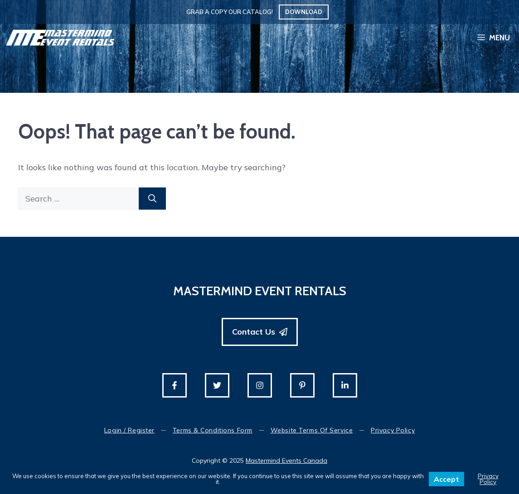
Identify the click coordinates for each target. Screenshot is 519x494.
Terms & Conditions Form (212, 430)
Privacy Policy (393, 430)
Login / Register (129, 430)
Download (303, 11)
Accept (446, 479)
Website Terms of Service (312, 430)
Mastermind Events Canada (286, 460)
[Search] (152, 198)
